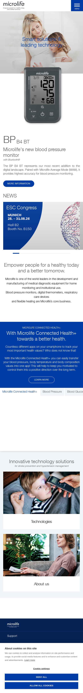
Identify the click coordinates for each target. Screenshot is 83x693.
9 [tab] (67, 253)
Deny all (41, 677)
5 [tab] (41, 253)
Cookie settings (41, 668)
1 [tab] (16, 253)
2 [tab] (22, 253)
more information (18, 184)
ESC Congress (21, 208)
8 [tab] (61, 253)
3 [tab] (29, 253)
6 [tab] (48, 253)
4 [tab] (35, 253)
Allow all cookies (41, 685)
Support (12, 636)
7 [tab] (54, 253)
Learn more (41, 380)
